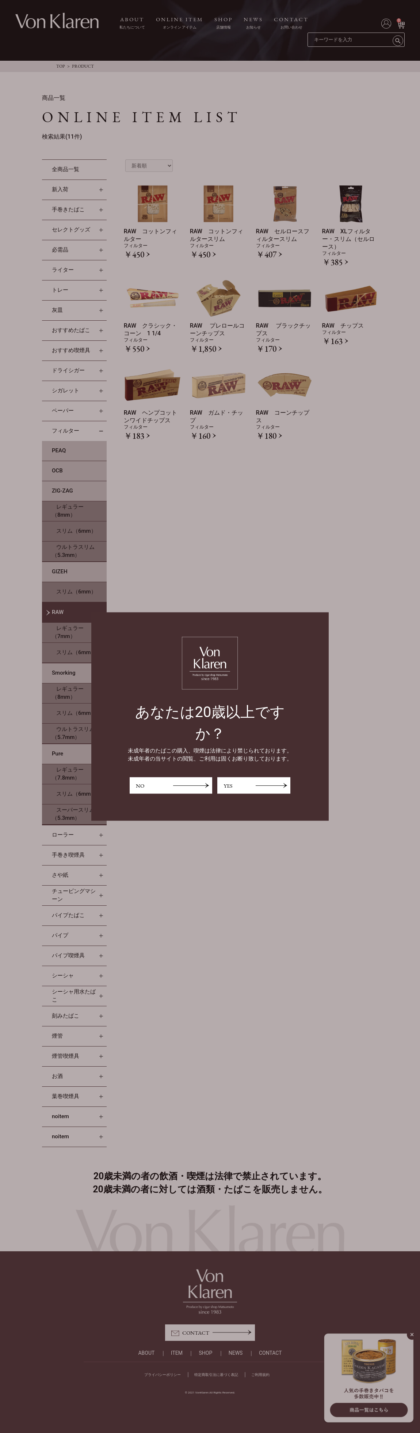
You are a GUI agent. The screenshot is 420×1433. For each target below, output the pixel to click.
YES (228, 785)
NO (140, 785)
